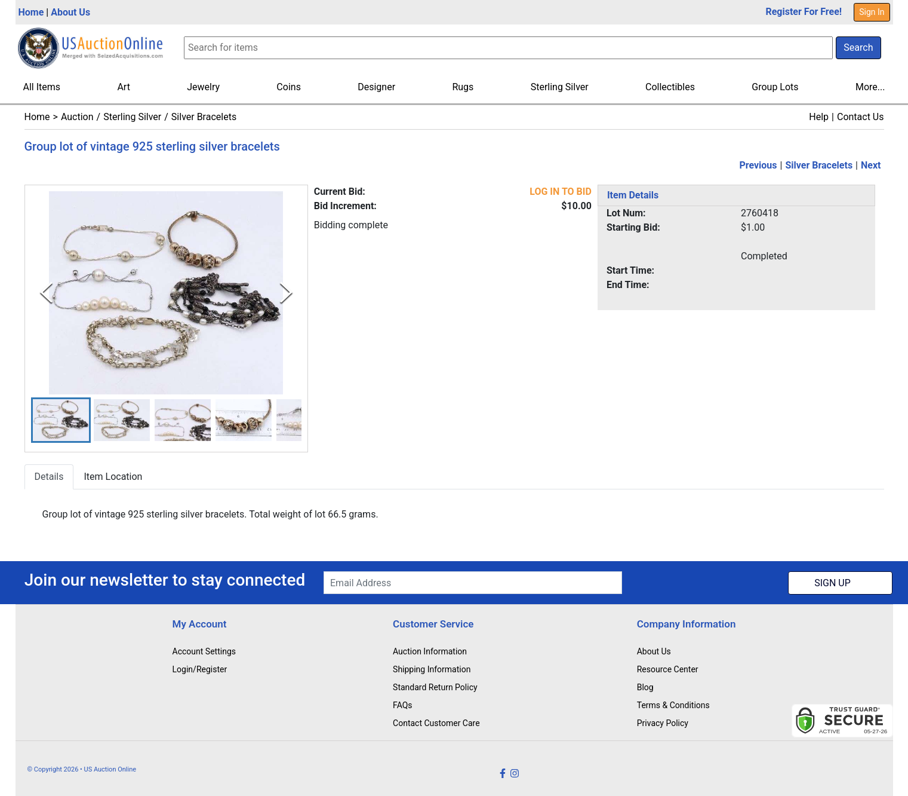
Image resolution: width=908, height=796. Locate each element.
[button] (61, 420)
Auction (77, 117)
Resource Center (667, 669)
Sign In (871, 12)
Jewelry (203, 87)
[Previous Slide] (46, 292)
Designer (376, 87)
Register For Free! (803, 11)
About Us (70, 12)
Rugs (462, 87)
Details (49, 477)
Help (819, 117)
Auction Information (430, 651)
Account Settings (204, 651)
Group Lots (775, 87)
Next (871, 165)
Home (31, 12)
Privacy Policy (662, 723)
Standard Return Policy (435, 687)
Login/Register (200, 669)
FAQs (403, 705)
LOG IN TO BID (561, 191)
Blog (645, 687)
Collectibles (670, 87)
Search (858, 47)
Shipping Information (431, 669)
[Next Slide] (286, 292)
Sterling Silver (560, 87)
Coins (288, 87)
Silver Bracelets (203, 117)
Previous (758, 165)
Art (123, 87)
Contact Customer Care (436, 723)
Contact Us (860, 117)
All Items (42, 87)
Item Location (113, 477)
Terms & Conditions (673, 705)
